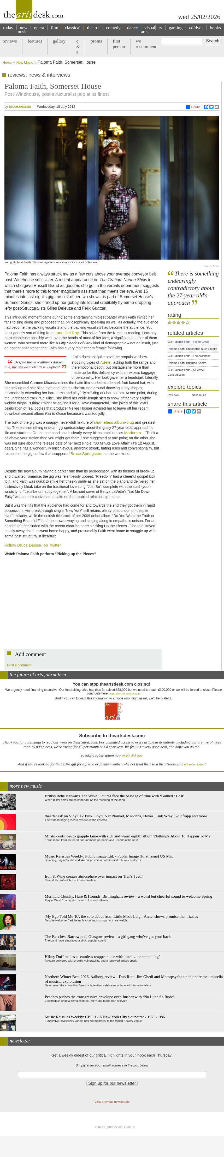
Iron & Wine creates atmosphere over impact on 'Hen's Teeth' (94, 876)
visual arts (148, 29)
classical (73, 27)
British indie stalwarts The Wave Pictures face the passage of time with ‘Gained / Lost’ (115, 796)
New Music (24, 62)
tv (160, 27)
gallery (59, 41)
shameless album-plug (114, 422)
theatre (93, 27)
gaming (175, 27)
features (35, 41)
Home (7, 62)
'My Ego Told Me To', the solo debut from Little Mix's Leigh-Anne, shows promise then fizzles (121, 916)
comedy (113, 27)
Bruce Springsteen (87, 453)
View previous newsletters (112, 1101)
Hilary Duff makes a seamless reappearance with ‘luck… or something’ (102, 956)
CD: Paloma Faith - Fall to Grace (188, 341)
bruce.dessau (20, 106)
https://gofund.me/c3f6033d (124, 693)
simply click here (132, 755)
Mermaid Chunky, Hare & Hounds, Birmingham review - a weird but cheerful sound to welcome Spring (128, 896)
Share (193, 107)
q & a (78, 46)
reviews (10, 41)
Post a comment (19, 665)
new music (21, 29)
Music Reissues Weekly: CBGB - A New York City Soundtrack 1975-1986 (105, 1017)
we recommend (146, 43)
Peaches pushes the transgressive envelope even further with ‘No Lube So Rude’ (109, 996)
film (54, 27)
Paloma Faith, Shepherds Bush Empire (192, 348)
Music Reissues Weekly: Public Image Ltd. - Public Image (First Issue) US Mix (109, 856)
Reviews (173, 395)
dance (132, 27)
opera (39, 27)
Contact (100, 1127)
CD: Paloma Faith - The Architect (189, 355)
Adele (105, 362)
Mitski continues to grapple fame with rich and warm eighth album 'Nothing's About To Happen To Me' (128, 836)
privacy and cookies (120, 1127)
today (8, 27)
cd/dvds (196, 27)
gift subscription (194, 764)
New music (199, 395)
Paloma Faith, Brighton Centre (187, 362)
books (215, 27)
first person (119, 43)
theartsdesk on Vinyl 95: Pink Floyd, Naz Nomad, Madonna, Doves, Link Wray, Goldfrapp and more (126, 816)
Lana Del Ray (67, 333)
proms (96, 41)
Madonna (132, 432)
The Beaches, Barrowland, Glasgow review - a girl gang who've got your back (108, 936)
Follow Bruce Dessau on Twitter (32, 545)
